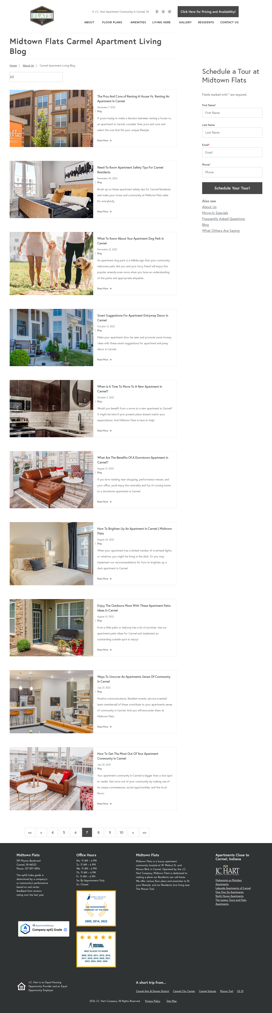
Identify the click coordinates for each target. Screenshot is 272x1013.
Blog (99, 111)
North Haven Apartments (230, 896)
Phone (205, 164)
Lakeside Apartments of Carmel (233, 888)
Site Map (172, 1001)
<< (30, 832)
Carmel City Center (184, 991)
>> (144, 832)
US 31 (240, 991)
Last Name (208, 125)
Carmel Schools (207, 991)
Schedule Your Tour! (232, 188)
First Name (208, 105)
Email (205, 145)
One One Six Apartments (230, 892)
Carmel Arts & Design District (152, 991)
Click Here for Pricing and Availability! (208, 11)
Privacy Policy (152, 1001)
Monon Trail (226, 991)
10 (121, 832)
